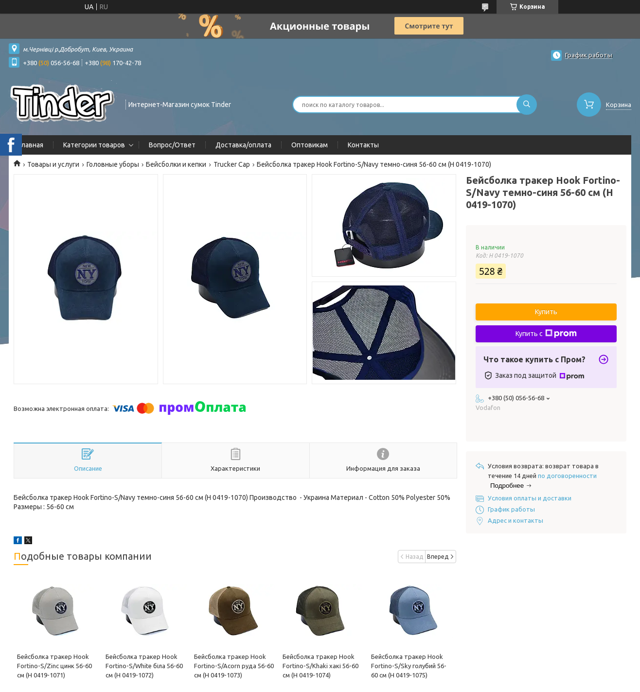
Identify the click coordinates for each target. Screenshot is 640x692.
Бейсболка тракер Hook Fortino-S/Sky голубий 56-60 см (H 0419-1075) (408, 665)
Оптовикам (309, 145)
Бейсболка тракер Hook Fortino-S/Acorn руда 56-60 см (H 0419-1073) (234, 665)
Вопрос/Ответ (172, 145)
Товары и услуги (53, 164)
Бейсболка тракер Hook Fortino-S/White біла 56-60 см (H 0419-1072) (144, 665)
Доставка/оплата (243, 145)
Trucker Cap (231, 164)
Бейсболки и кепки (176, 164)
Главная (30, 145)
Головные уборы (113, 164)
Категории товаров (94, 145)
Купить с (546, 333)
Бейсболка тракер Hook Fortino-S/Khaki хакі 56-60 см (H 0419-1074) (320, 665)
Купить (546, 312)
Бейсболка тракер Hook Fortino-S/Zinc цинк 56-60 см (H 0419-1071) (54, 665)
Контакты (363, 145)
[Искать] (526, 104)
